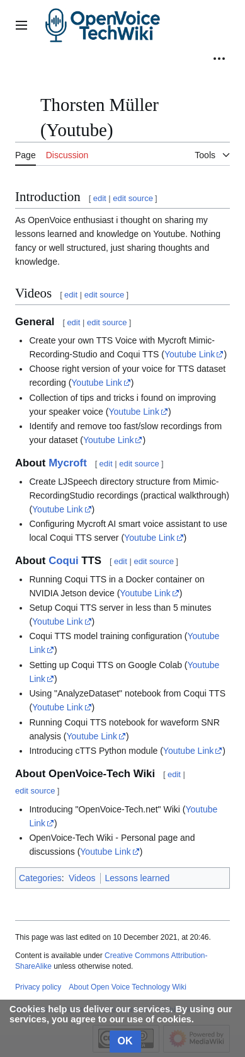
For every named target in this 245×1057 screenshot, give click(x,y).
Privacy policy (38, 987)
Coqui (63, 561)
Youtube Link (189, 354)
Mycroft (67, 463)
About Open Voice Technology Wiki (127, 987)
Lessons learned (137, 878)
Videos (82, 878)
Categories (40, 878)
